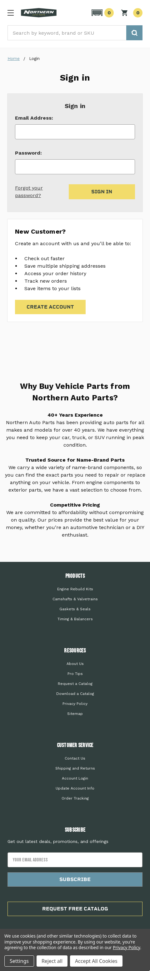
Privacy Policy (75, 703)
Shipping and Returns (75, 768)
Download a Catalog (75, 693)
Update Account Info (75, 788)
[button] (102, 13)
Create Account (50, 307)
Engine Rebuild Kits (75, 589)
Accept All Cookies (96, 961)
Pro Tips (75, 673)
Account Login (75, 778)
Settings (19, 961)
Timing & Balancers (75, 619)
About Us (75, 663)
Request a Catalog (75, 683)
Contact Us (75, 758)
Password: (28, 153)
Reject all (52, 961)
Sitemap (75, 713)
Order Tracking (75, 798)
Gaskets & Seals (75, 609)
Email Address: (34, 118)
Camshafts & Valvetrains (75, 599)
